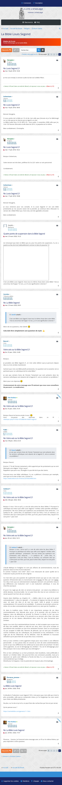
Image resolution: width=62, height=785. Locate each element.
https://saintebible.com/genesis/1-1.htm (16, 711)
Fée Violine (12, 397)
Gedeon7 (6, 489)
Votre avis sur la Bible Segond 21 (16, 349)
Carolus (6, 294)
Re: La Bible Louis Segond (13, 730)
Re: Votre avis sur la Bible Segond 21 (18, 406)
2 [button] (54, 54)
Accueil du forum (17, 767)
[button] (48, 54)
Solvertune (7, 96)
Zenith (13, 315)
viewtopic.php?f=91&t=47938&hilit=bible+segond (19, 419)
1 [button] (51, 54)
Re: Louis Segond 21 (11, 68)
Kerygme (10, 60)
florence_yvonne (13, 677)
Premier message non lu (29, 54)
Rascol (5, 341)
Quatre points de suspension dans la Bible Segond (24, 233)
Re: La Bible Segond (11, 302)
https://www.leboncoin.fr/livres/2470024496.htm (19, 478)
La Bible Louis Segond (15, 34)
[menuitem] (26, 3)
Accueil (5, 767)
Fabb (5, 429)
